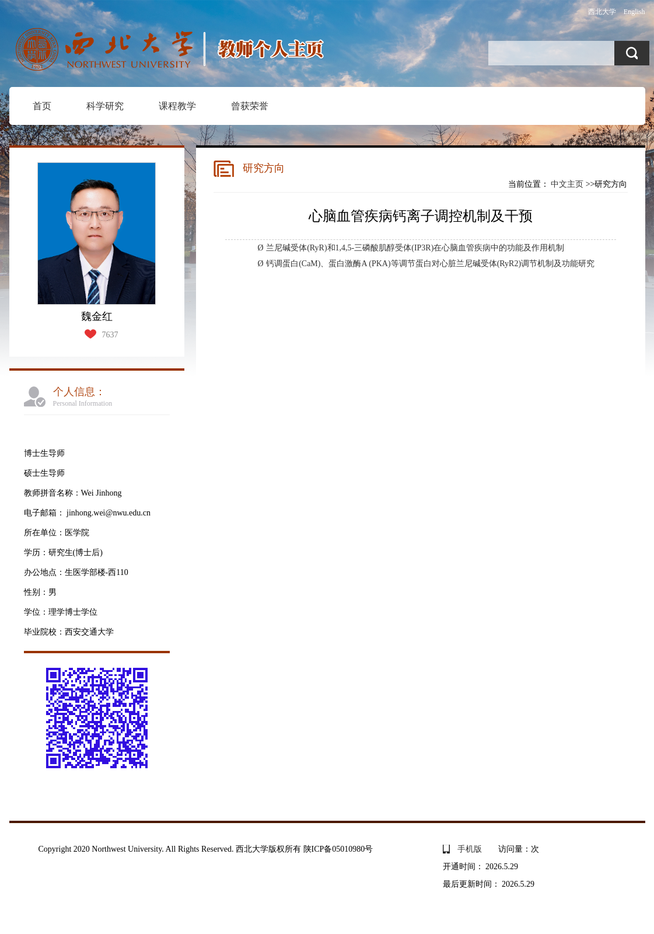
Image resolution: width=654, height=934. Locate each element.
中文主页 (567, 184)
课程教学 (177, 106)
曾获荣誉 (249, 106)
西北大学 (602, 12)
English (634, 12)
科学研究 (105, 106)
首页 (42, 106)
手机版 (469, 849)
